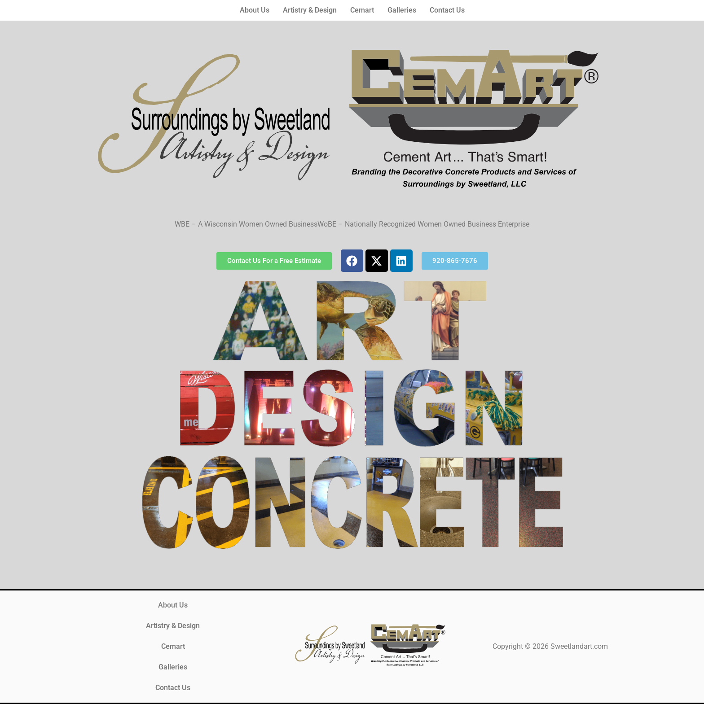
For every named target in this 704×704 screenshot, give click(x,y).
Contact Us (447, 10)
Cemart (362, 10)
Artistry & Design (310, 10)
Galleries (401, 10)
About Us (254, 10)
